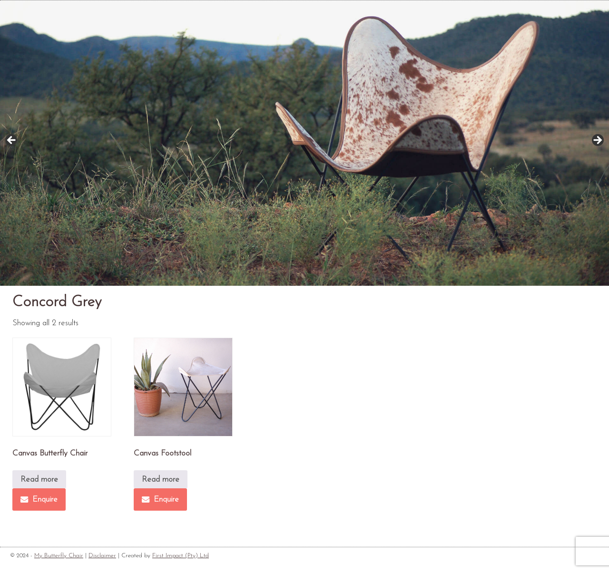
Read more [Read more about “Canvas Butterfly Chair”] (39, 479)
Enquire (39, 499)
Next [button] (597, 141)
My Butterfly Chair (58, 556)
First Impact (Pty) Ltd (180, 556)
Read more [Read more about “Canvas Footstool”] (160, 479)
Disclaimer (102, 556)
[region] (304, 143)
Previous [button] (12, 141)
